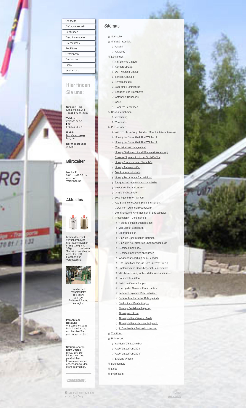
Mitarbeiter (121, 122)
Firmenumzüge (123, 82)
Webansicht (174, 396)
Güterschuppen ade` (130, 248)
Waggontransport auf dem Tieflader (138, 258)
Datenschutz (118, 363)
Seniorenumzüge (124, 76)
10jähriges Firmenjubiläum (129, 197)
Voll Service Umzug (126, 61)
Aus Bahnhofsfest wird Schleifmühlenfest (137, 202)
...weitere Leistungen (126, 107)
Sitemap (89, 392)
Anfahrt (70, 146)
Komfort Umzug (123, 66)
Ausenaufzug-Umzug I (127, 348)
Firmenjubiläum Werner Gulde (135, 318)
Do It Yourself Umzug (127, 71)
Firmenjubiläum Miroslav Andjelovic (138, 323)
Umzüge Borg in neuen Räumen (137, 238)
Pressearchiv (118, 127)
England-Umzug (124, 358)
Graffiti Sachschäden (126, 192)
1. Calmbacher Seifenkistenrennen (138, 328)
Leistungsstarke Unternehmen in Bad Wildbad (140, 212)
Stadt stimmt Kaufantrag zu (134, 303)
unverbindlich (79, 334)
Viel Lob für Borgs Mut (131, 227)
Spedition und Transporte (129, 92)
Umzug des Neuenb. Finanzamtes (138, 288)
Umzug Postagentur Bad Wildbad (133, 177)
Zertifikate (116, 333)
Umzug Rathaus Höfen (127, 167)
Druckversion (74, 392)
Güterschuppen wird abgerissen (136, 253)
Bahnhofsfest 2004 (129, 278)
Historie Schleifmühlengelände (136, 222)
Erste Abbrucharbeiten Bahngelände (139, 298)
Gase (118, 102)
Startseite (116, 36)
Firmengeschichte (129, 313)
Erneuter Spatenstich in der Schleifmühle (137, 157)
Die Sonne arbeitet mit (127, 172)
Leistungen (117, 56)
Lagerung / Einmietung (127, 87)
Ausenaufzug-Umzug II (128, 353)
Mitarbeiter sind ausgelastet (130, 147)
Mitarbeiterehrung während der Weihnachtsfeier (145, 273)
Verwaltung (121, 117)
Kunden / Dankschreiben (128, 343)
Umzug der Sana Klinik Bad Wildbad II (136, 142)
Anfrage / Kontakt (121, 41)
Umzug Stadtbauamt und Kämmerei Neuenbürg (141, 152)
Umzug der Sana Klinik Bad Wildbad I (136, 137)
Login (178, 392)
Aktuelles (120, 51)
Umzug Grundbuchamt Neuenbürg (134, 162)
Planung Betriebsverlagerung (135, 308)
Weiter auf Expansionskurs (130, 187)
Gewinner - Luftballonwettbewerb (133, 207)
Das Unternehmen (121, 112)
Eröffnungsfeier (127, 233)
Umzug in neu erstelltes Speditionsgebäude (143, 243)
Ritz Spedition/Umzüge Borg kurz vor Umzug (143, 263)
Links (114, 368)
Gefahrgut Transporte (127, 97)
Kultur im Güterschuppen (133, 283)
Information (79, 367)
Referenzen (117, 338)
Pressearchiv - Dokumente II (131, 217)
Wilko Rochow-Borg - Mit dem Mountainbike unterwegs (145, 132)
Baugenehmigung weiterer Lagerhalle (136, 182)
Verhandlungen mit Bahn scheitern (138, 293)
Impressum (117, 373)
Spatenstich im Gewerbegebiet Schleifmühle (143, 268)
